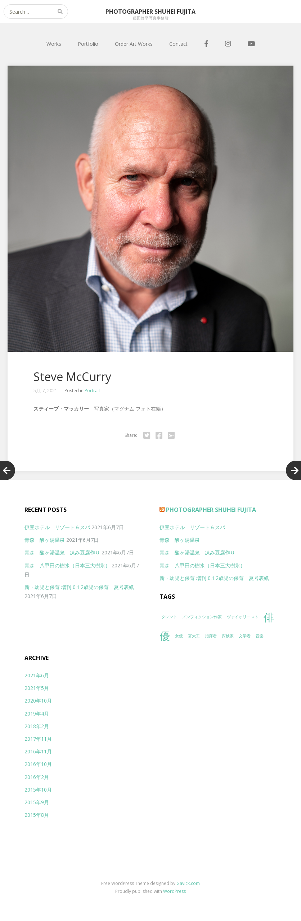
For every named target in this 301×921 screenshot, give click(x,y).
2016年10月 (38, 764)
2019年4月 (36, 713)
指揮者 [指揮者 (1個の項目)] (211, 635)
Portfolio (88, 43)
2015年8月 (36, 814)
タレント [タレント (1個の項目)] (169, 616)
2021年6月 (36, 675)
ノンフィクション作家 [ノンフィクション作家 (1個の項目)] (202, 616)
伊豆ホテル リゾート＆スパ (57, 527)
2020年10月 (38, 700)
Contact (178, 43)
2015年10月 (38, 789)
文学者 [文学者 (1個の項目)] (245, 635)
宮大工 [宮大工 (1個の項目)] (194, 635)
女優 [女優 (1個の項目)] (179, 635)
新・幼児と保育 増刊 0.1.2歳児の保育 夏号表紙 (79, 587)
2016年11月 (38, 751)
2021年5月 (36, 688)
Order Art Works (134, 43)
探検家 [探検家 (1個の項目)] (228, 635)
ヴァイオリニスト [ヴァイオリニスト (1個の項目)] (243, 616)
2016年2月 (36, 777)
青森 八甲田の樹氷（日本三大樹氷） (67, 565)
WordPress (174, 891)
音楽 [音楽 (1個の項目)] (260, 635)
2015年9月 (36, 802)
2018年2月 (36, 726)
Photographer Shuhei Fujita (211, 510)
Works (53, 43)
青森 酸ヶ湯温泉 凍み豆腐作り (62, 552)
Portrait (92, 391)
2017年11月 (38, 738)
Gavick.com (188, 883)
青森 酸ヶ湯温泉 (44, 539)
